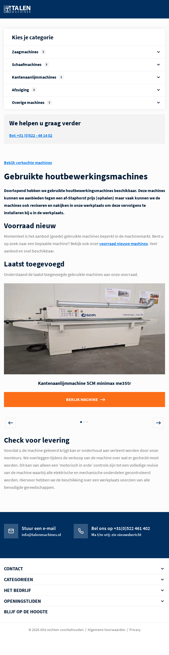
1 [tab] (81, 422)
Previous (10, 423)
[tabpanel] (84, 350)
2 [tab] (84, 422)
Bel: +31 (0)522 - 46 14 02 (30, 135)
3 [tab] (87, 422)
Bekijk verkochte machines (28, 162)
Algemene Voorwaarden (106, 629)
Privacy (135, 629)
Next (158, 423)
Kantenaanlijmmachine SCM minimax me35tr (84, 383)
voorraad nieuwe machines (123, 243)
